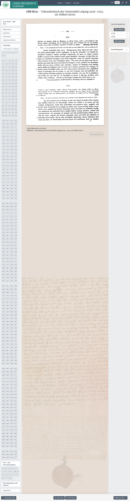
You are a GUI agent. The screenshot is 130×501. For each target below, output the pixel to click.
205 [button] (7, 206)
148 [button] (3, 159)
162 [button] (11, 169)
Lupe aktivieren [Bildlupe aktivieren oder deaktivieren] (96, 134)
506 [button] (11, 454)
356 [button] (3, 331)
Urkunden (6, 45)
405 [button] (7, 372)
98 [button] (13, 116)
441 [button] (7, 401)
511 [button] (15, 458)
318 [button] (11, 299)
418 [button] (11, 381)
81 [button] (6, 106)
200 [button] (3, 203)
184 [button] (3, 189)
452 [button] (3, 411)
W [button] (3, 478)
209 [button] (7, 210)
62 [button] (9, 93)
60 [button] (3, 93)
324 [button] (3, 305)
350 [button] (11, 325)
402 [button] (11, 369)
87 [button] (9, 109)
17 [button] (9, 64)
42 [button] (9, 80)
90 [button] (3, 112)
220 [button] (3, 219)
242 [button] (11, 236)
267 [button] (15, 255)
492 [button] (3, 443)
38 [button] (13, 77)
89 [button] (16, 109)
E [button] (14, 468)
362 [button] (11, 334)
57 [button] (9, 90)
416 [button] (3, 381)
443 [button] (15, 401)
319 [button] (15, 299)
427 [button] (15, 388)
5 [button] (12, 52)
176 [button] (3, 182)
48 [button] (13, 83)
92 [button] (9, 112)
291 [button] (15, 274)
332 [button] (3, 312)
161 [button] (7, 169)
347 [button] (15, 321)
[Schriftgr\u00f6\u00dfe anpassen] (122, 2)
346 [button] (11, 321)
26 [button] (6, 70)
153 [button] (7, 163)
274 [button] (11, 262)
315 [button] (15, 296)
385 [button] (7, 354)
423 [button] (15, 385)
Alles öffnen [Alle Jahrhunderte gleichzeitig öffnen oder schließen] (119, 29)
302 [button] (11, 286)
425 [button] (7, 388)
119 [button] (15, 134)
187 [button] (15, 189)
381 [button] (7, 351)
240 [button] (3, 236)
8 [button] (2, 56)
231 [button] (15, 226)
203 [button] (15, 203)
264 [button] (3, 255)
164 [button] (3, 172)
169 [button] (7, 176)
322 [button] (11, 302)
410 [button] (11, 375)
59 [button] (16, 90)
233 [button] (7, 229)
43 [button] (13, 80)
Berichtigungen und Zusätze (10, 484)
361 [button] (7, 334)
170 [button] (11, 176)
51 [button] (6, 87)
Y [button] (5, 478)
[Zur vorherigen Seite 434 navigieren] (8, 498)
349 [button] (7, 325)
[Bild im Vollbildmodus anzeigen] (104, 21)
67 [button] (9, 96)
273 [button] (7, 262)
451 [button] (15, 407)
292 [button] (3, 278)
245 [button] (7, 239)
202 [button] (11, 203)
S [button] (10, 475)
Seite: (112, 2)
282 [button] (11, 268)
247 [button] (15, 239)
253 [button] (7, 245)
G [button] (2, 472)
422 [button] (11, 385)
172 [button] (3, 179)
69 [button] (16, 96)
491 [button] (15, 440)
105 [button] (7, 124)
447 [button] (15, 404)
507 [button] (15, 454)
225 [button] (7, 223)
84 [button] (16, 106)
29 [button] (16, 70)
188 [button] (3, 192)
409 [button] (7, 375)
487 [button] (15, 437)
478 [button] (11, 430)
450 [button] (11, 407)
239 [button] (15, 232)
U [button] (15, 475)
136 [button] (3, 150)
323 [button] (15, 302)
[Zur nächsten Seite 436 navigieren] (120, 498)
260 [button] (3, 252)
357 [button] (7, 331)
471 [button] (15, 424)
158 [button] (11, 166)
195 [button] (15, 195)
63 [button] (13, 93)
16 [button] (6, 64)
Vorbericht (7, 36)
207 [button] (15, 206)
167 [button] (15, 172)
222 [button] (11, 219)
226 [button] (11, 223)
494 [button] (11, 443)
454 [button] (11, 411)
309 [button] (7, 292)
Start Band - (9, 23)
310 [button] (11, 292)
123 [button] (15, 137)
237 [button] (7, 232)
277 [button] (7, 265)
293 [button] (7, 278)
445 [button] (7, 404)
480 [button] (3, 433)
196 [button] (3, 198)
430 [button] (11, 391)
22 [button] (9, 67)
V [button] (17, 475)
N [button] (17, 472)
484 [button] (3, 437)
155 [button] (15, 163)
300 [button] (3, 286)
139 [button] (15, 150)
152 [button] (3, 163)
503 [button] (15, 451)
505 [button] (7, 454)
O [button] (2, 475)
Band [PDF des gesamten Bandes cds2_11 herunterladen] (70, 498)
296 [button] (3, 281)
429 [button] (7, 391)
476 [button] (3, 430)
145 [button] (7, 156)
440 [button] (3, 401)
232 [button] (3, 229)
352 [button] (3, 328)
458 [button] (11, 414)
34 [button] (16, 74)
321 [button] (7, 302)
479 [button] (15, 430)
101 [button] (7, 121)
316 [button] (3, 299)
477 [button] (7, 430)
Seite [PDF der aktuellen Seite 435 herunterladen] (59, 498)
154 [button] (11, 163)
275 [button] (15, 262)
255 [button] (15, 245)
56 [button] (6, 90)
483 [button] (15, 433)
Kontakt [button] (76, 3)
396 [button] (3, 364)
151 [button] (15, 159)
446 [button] (11, 404)
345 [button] (7, 321)
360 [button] (3, 334)
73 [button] (13, 99)
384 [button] (3, 354)
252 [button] (3, 245)
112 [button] (3, 130)
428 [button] (3, 391)
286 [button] (11, 271)
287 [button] (15, 271)
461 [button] (7, 417)
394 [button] (11, 360)
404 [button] (3, 372)
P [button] (5, 475)
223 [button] (15, 219)
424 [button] (3, 388)
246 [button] (11, 239)
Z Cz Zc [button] (10, 478)
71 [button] (6, 99)
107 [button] (15, 124)
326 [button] (11, 305)
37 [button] (9, 77)
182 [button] (11, 185)
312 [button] (3, 296)
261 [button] (7, 252)
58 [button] (13, 90)
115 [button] (15, 130)
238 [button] (11, 232)
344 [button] (3, 321)
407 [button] (15, 372)
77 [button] (9, 103)
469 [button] (7, 424)
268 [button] (3, 258)
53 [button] (13, 87)
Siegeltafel (7, 490)
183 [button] (15, 185)
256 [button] (3, 249)
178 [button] (11, 182)
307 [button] (15, 289)
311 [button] (15, 292)
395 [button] (15, 360)
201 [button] (7, 203)
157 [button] (7, 166)
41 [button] (6, 80)
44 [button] (16, 80)
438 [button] (11, 398)
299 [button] (15, 281)
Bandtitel (6, 33)
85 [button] (3, 109)
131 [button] (15, 143)
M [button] (15, 472)
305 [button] (7, 289)
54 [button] (16, 87)
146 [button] (11, 156)
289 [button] (7, 274)
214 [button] (11, 213)
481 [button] (7, 433)
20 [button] (3, 67)
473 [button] (7, 427)
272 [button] (3, 262)
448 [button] (3, 407)
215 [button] (15, 213)
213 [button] (7, 213)
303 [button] (15, 286)
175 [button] (15, 179)
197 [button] (7, 198)
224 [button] (3, 223)
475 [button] (15, 427)
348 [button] (3, 325)
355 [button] (15, 328)
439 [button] (15, 398)
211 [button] (15, 210)
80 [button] (3, 106)
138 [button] (11, 150)
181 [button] (7, 185)
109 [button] (7, 127)
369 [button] (7, 341)
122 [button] (11, 137)
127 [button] (15, 140)
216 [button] (3, 216)
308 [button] (3, 292)
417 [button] (7, 381)
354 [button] (11, 328)
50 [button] (3, 87)
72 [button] (9, 99)
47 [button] (9, 83)
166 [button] (11, 172)
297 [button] (7, 281)
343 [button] (15, 318)
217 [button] (7, 216)
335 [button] (15, 312)
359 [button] (15, 331)
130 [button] (11, 143)
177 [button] (7, 182)
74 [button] (16, 99)
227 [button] (15, 223)
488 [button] (3, 440)
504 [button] (3, 454)
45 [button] (3, 83)
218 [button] (11, 216)
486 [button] (11, 437)
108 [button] (3, 127)
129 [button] (7, 143)
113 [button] (7, 130)
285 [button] (7, 271)
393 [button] (7, 360)
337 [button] (7, 315)
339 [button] (15, 315)
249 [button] (7, 242)
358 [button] (11, 331)
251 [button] (15, 242)
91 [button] (6, 112)
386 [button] (11, 354)
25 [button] (3, 70)
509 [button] (7, 458)
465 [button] (7, 420)
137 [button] (7, 150)
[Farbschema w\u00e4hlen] (126, 2)
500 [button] (3, 451)
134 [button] (11, 146)
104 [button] (3, 124)
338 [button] (11, 315)
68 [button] (13, 96)
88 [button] (13, 109)
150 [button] (11, 159)
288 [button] (3, 274)
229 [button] (7, 226)
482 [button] (11, 433)
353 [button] (7, 328)
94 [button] (16, 112)
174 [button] (11, 179)
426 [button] (11, 388)
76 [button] (6, 103)
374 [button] (11, 344)
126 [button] (11, 140)
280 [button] (3, 268)
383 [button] (15, 351)
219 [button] (15, 216)
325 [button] (7, 305)
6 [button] (14, 52)
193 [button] (7, 195)
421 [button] (7, 385)
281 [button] (7, 268)
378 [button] (11, 347)
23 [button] (13, 67)
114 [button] (11, 130)
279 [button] (15, 265)
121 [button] (7, 137)
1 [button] (2, 52)
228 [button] (3, 226)
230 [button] (11, 226)
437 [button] (7, 398)
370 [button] (11, 341)
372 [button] (3, 344)
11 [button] (6, 61)
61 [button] (6, 93)
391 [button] (15, 357)
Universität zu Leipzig (11, 49)
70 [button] (3, 99)
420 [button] (3, 385)
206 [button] (11, 206)
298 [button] (11, 281)
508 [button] (3, 458)
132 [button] (3, 146)
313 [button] (7, 296)
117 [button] (7, 134)
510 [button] (11, 458)
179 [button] (15, 182)
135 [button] (15, 146)
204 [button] (3, 206)
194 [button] (11, 195)
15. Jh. (113, 33)
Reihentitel (7, 29)
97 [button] (9, 116)
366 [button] (11, 338)
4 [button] (9, 52)
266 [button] (11, 255)
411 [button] (15, 375)
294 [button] (11, 278)
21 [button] (6, 67)
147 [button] (15, 156)
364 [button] (3, 338)
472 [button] (3, 427)
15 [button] (3, 64)
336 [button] (3, 315)
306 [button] (11, 289)
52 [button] (9, 87)
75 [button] (3, 103)
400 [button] (3, 369)
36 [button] (6, 77)
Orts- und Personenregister (9, 464)
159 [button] (15, 166)
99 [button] (16, 116)
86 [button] (6, 109)
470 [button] (11, 424)
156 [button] (3, 166)
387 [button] (15, 354)
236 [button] (3, 232)
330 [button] (11, 309)
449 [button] (7, 407)
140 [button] (3, 153)
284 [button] (3, 271)
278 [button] (11, 265)
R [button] (7, 475)
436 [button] (3, 398)
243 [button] (15, 236)
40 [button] (3, 80)
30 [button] (3, 74)
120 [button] (3, 137)
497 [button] (7, 446)
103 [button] (15, 121)
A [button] (2, 468)
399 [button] (15, 364)
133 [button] (7, 146)
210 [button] (11, 210)
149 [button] (7, 159)
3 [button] (7, 52)
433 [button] (7, 394)
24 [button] (16, 67)
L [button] (12, 472)
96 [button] (6, 116)
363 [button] (15, 334)
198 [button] (11, 198)
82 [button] (9, 106)
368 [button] (3, 341)
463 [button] (15, 417)
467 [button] (15, 420)
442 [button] (11, 401)
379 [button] (15, 347)
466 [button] (11, 420)
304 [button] (3, 289)
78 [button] (13, 103)
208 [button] (3, 210)
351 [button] (15, 325)
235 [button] (15, 229)
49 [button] (16, 83)
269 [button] (7, 258)
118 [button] (11, 134)
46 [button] (6, 83)
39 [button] (16, 77)
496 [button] (3, 446)
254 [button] (11, 245)
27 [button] (9, 70)
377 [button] (7, 347)
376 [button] (3, 347)
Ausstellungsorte (117, 49)
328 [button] (3, 309)
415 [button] (15, 378)
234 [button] (11, 229)
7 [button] (17, 52)
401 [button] (7, 369)
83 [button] (13, 106)
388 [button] (3, 357)
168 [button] (3, 176)
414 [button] (11, 378)
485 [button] (7, 437)
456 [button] (3, 414)
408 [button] (3, 375)
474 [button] (11, 427)
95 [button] (3, 116)
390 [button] (11, 357)
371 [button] (15, 341)
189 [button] (7, 192)
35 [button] (3, 77)
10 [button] (3, 61)
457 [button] (7, 414)
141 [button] (7, 153)
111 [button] (15, 127)
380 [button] (3, 351)
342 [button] (11, 318)
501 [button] (7, 451)
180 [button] (3, 185)
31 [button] (6, 74)
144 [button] (3, 156)
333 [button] (7, 312)
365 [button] (7, 338)
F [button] (16, 468)
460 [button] (3, 417)
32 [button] (9, 74)
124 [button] (3, 140)
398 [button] (11, 364)
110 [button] (11, 127)
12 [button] (9, 61)
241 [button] (7, 236)
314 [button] (11, 296)
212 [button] (3, 213)
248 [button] (3, 242)
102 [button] (11, 121)
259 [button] (15, 249)
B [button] (5, 468)
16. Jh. (113, 37)
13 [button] (13, 61)
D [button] (11, 468)
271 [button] (15, 258)
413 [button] (7, 378)
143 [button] (15, 153)
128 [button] (3, 143)
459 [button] (15, 414)
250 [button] (11, 242)
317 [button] (7, 299)
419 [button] (15, 381)
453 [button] (7, 411)
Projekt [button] (68, 3)
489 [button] (7, 440)
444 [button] (3, 404)
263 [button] (15, 252)
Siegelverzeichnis (9, 40)
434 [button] (11, 394)
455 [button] (15, 411)
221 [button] (7, 219)
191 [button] (15, 192)
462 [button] (11, 417)
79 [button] (16, 103)
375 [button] (15, 344)
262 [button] (11, 252)
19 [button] (16, 64)
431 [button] (15, 391)
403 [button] (15, 369)
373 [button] (7, 344)
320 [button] (3, 302)
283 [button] (15, 268)
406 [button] (11, 372)
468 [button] (3, 424)
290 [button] (11, 274)
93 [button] (13, 112)
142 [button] (11, 153)
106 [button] (11, 124)
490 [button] (11, 440)
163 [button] (15, 169)
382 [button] (11, 351)
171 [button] (15, 176)
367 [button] (15, 338)
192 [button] (3, 195)
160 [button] (3, 169)
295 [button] (15, 278)
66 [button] (6, 96)
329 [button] (7, 309)
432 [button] (3, 394)
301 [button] (7, 286)
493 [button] (7, 443)
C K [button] (8, 468)
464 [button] (3, 420)
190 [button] (11, 192)
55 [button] (3, 90)
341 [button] (7, 318)
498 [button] (11, 446)
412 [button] (3, 378)
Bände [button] (60, 3)
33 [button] (13, 74)
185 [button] (7, 189)
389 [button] (7, 357)
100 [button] (3, 121)
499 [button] (15, 446)
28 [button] (13, 70)
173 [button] (7, 179)
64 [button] (16, 93)
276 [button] (3, 265)
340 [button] (3, 318)
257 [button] (7, 249)
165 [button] (7, 172)
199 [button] (15, 198)
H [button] (5, 472)
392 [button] (3, 360)
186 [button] (11, 189)
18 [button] (13, 64)
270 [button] (11, 258)
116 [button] (3, 134)
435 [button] (15, 394)
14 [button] (16, 61)
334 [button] (11, 312)
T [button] (12, 475)
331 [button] (15, 309)
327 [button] (15, 305)
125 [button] (7, 140)
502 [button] (11, 451)
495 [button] (15, 443)
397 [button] (7, 364)
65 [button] (3, 96)
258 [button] (11, 249)
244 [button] (3, 239)
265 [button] (7, 255)
